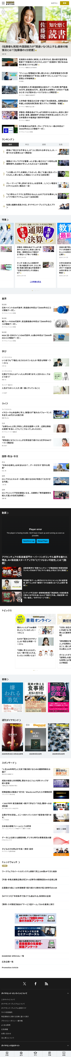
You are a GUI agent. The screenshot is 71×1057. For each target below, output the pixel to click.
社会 (3, 423)
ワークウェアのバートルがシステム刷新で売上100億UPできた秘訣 (29, 871)
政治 (3, 462)
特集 (4, 219)
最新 (10, 145)
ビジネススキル (7, 357)
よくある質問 (5, 1025)
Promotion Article (10, 967)
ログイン (54, 2)
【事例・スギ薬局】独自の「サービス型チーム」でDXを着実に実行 (28, 904)
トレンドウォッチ (9, 862)
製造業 (4, 304)
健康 (3, 437)
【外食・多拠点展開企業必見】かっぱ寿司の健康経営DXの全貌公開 (29, 880)
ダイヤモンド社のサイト (10, 1046)
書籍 (64, 1054)
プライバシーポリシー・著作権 (12, 1021)
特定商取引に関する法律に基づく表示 (15, 1017)
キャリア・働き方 (7, 385)
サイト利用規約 (6, 1012)
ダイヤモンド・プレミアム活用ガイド (13, 1008)
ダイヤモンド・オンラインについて (14, 993)
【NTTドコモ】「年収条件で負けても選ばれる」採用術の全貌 (26, 896)
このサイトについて (8, 1000)
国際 (3, 476)
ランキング (7, 139)
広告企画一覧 (7, 962)
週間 (44, 145)
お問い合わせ (6, 1034)
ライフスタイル (6, 409)
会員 (61, 145)
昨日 (27, 145)
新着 (7, 1054)
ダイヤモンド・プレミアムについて (13, 1004)
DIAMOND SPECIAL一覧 (13, 956)
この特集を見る (35, 282)
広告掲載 (4, 1029)
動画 (4, 513)
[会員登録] (64, 2)
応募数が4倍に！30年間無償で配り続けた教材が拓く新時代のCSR (29, 888)
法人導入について (7, 1038)
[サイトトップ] (9, 2)
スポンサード (8, 763)
